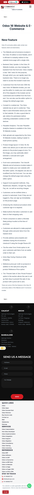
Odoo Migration (6, 441)
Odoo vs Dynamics (7, 460)
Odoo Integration (7, 436)
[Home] (8, 8)
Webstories (5, 422)
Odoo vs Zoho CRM (7, 471)
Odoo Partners (6, 412)
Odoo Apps (5, 408)
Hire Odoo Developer (8, 431)
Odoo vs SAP (6, 457)
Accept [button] (6, 492)
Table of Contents (17, 9)
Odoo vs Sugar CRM (8, 469)
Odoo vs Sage (6, 467)
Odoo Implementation (9, 434)
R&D (3, 419)
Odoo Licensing (6, 448)
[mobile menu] (30, 7)
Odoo (3, 405)
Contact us (5, 417)
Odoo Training (6, 445)
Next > (5, 17)
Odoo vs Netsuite (7, 464)
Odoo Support (6, 438)
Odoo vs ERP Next (7, 462)
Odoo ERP (5, 453)
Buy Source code (7, 415)
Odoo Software (6, 455)
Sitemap (4, 424)
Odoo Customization (8, 429)
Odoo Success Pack (8, 410)
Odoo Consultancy (7, 443)
